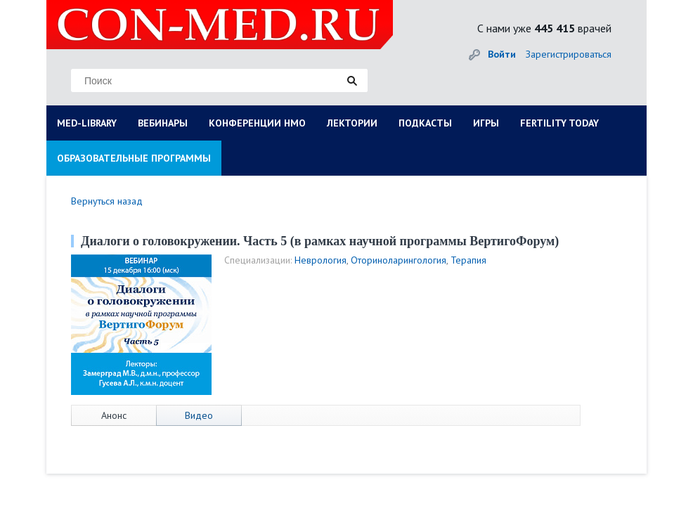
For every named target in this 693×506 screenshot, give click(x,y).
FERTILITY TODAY (559, 123)
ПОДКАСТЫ (425, 123)
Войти (502, 54)
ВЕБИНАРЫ (163, 123)
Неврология (320, 260)
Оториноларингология (398, 260)
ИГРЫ (486, 123)
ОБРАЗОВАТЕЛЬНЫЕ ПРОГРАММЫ (134, 158)
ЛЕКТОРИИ (352, 123)
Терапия (468, 260)
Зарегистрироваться (568, 54)
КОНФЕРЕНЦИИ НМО (257, 123)
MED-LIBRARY (87, 123)
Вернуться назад (107, 201)
